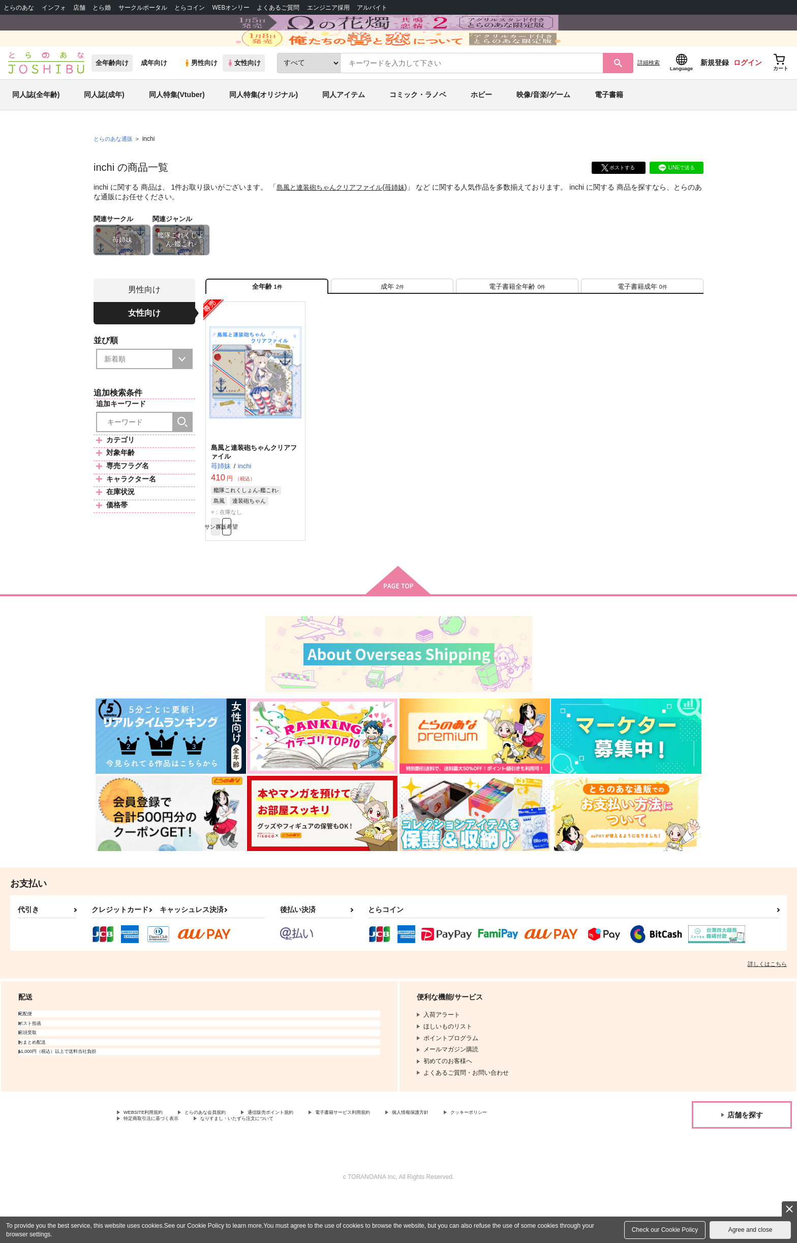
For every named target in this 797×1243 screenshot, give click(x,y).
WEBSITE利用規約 (149, 1157)
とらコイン (189, 7)
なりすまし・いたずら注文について (338, 1165)
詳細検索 (648, 92)
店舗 (79, 7)
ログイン (747, 92)
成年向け (154, 92)
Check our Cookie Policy (665, 1229)
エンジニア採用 (328, 7)
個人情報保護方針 (476, 1157)
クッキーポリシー (148, 1165)
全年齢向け (112, 92)
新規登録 (714, 92)
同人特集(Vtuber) (177, 124)
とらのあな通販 (115, 168)
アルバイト (372, 7)
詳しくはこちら (767, 1008)
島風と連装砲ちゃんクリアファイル (333, 217)
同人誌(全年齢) (35, 124)
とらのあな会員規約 (224, 1157)
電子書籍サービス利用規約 (393, 1157)
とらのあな (19, 7)
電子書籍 (609, 124)
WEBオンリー (231, 7)
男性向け (200, 92)
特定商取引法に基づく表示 (230, 1165)
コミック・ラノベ (417, 124)
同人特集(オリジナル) (263, 124)
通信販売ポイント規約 (304, 1157)
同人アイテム (343, 124)
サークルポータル (142, 7)
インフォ (54, 7)
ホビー (481, 124)
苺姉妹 (403, 217)
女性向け (244, 92)
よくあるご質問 (278, 7)
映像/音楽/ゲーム (543, 124)
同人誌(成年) (104, 124)
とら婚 (102, 7)
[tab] (392, 319)
